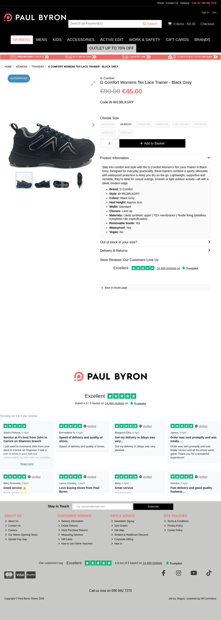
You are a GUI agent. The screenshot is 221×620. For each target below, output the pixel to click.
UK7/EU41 (200, 124)
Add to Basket (152, 143)
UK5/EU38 (144, 124)
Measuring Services (70, 534)
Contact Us (172, 3)
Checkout (207, 24)
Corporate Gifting (122, 539)
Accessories (80, 39)
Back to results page (116, 287)
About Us (11, 521)
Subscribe (153, 506)
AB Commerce (208, 598)
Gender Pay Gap (16, 539)
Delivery (184, 3)
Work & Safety (144, 39)
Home (160, 3)
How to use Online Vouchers (75, 543)
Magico (181, 598)
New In (116, 543)
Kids (57, 39)
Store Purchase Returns (73, 530)
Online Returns (68, 525)
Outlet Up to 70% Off (111, 48)
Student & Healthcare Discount (129, 534)
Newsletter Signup (122, 521)
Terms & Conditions (176, 521)
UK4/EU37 (126, 124)
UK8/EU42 (108, 132)
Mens (41, 39)
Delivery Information (70, 521)
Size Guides (119, 525)
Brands (202, 39)
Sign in (205, 12)
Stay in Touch (58, 506)
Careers (11, 530)
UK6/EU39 (162, 124)
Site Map (117, 530)
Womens (21, 39)
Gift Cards (177, 39)
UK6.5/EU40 (181, 124)
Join (214, 12)
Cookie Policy (173, 530)
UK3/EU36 (108, 124)
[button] (93, 83)
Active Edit (111, 39)
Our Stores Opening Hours (21, 534)
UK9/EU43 (126, 132)
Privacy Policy (173, 525)
